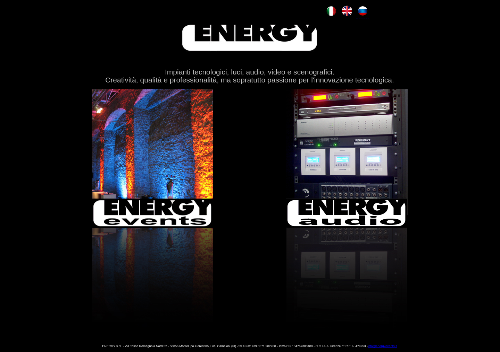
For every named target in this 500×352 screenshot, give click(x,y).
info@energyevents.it (382, 346)
